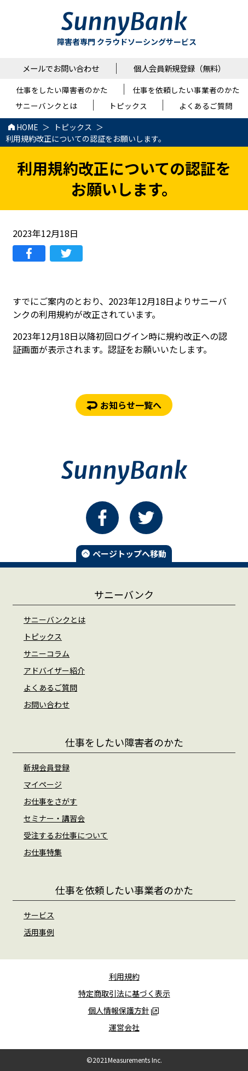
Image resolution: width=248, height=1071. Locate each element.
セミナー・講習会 (54, 818)
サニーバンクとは (54, 619)
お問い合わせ (47, 704)
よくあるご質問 (50, 687)
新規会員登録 (47, 767)
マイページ (43, 784)
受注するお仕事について (66, 835)
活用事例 (39, 932)
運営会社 (124, 1027)
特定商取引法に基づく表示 (124, 993)
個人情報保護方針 (123, 1010)
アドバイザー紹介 (54, 670)
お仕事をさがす (50, 801)
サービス (39, 915)
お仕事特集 (43, 852)
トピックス (43, 636)
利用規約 (124, 976)
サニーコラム (47, 653)
